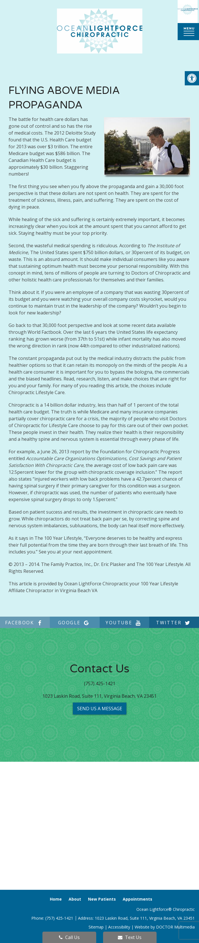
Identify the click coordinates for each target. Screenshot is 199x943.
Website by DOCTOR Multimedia (165, 927)
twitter (174, 622)
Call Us (69, 937)
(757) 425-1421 (99, 683)
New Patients (102, 899)
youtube (124, 622)
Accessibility (119, 927)
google (74, 622)
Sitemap (96, 927)
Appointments (137, 899)
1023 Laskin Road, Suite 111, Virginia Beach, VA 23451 (99, 696)
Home (56, 899)
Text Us (129, 937)
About (75, 899)
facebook (25, 622)
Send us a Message (99, 708)
